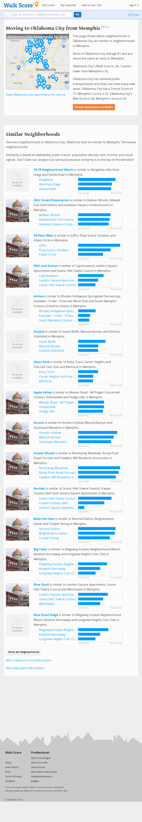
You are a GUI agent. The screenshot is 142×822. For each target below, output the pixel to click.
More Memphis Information (25, 668)
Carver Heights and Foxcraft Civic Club (65, 376)
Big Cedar (41, 549)
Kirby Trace (47, 372)
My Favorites (68, 5)
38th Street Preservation (52, 200)
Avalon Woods (44, 453)
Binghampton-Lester (53, 533)
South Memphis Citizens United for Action (68, 320)
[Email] (19, 758)
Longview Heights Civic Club (58, 573)
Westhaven (47, 604)
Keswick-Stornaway (52, 568)
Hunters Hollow (50, 432)
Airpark (39, 331)
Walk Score (13, 752)
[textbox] (40, 15)
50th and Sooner (46, 266)
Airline (38, 296)
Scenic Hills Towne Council (57, 285)
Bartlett (39, 488)
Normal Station (49, 529)
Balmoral (45, 381)
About (8, 762)
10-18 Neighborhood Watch (53, 169)
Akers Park (42, 362)
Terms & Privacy (13, 776)
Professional (40, 752)
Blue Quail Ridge (46, 615)
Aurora (39, 422)
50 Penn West (43, 235)
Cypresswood (48, 276)
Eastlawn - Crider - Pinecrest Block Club (66, 315)
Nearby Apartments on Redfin (94, 107)
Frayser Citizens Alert (53, 503)
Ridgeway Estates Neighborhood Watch (66, 564)
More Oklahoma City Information (29, 660)
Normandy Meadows (53, 468)
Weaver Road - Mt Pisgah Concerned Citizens (70, 402)
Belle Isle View (44, 519)
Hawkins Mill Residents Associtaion (63, 477)
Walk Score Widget (40, 758)
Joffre (42, 245)
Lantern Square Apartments (58, 280)
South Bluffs (47, 341)
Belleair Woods (49, 215)
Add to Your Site (92, 5)
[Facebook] (13, 758)
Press (8, 772)
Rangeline (46, 179)
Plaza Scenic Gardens (54, 250)
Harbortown (47, 189)
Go (77, 14)
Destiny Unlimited (51, 350)
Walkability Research (41, 776)
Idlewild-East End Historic (56, 219)
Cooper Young (49, 538)
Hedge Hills (47, 411)
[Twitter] (7, 758)
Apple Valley (43, 392)
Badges (35, 781)
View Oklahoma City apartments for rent (34, 94)
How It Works (12, 767)
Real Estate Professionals (44, 772)
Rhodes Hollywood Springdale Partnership (68, 311)
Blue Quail (41, 584)
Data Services (38, 767)
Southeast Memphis (53, 442)
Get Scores (48, 5)
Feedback (10, 781)
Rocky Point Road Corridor (57, 472)
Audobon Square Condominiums (62, 224)
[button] (7, 15)
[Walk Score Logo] (21, 4)
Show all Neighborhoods (23, 652)
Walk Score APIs (39, 762)
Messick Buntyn (50, 346)
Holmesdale (47, 407)
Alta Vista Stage (49, 184)
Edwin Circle (47, 254)
